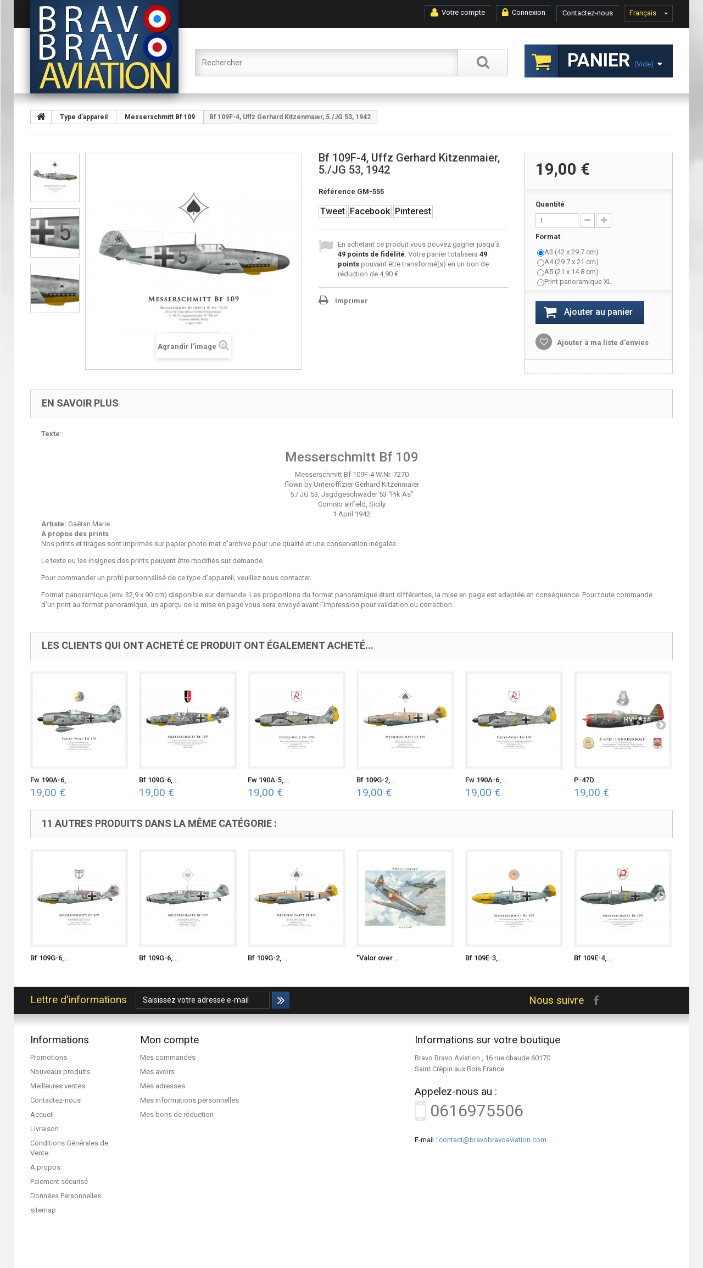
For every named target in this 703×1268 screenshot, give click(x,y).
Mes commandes (168, 1057)
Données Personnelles (65, 1196)
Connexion (523, 13)
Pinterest (413, 211)
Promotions (48, 1057)
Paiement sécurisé (59, 1181)
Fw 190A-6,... (51, 780)
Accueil (42, 1114)
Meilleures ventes (57, 1086)
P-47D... (587, 780)
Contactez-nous (587, 13)
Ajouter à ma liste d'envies (602, 342)
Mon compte (169, 1039)
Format (548, 236)
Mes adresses (162, 1086)
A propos (45, 1167)
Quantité (550, 204)
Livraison (44, 1129)
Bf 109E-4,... (593, 958)
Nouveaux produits (60, 1071)
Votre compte (458, 13)
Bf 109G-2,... (376, 780)
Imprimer (351, 301)
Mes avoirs (157, 1071)
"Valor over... (377, 958)
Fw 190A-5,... (269, 780)
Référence (337, 191)
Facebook (370, 211)
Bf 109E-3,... (484, 958)
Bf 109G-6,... (159, 780)
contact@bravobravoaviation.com (492, 1140)
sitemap (43, 1210)
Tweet (332, 211)
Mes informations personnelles (189, 1100)
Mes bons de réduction (177, 1114)
